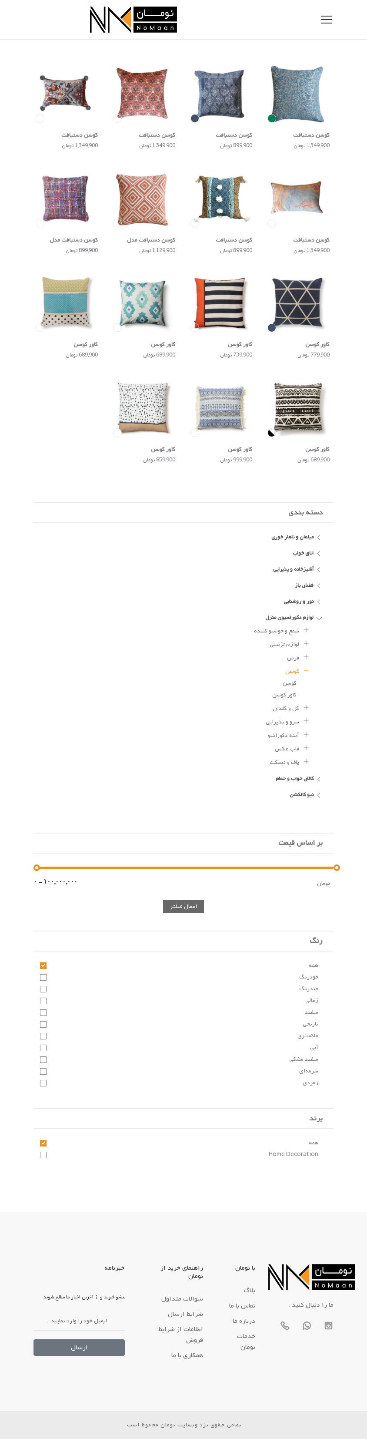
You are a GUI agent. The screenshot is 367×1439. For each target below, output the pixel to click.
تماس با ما (242, 1306)
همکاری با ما (187, 1355)
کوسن (297, 670)
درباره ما (244, 1321)
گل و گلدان (291, 707)
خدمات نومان (246, 1341)
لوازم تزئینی (290, 643)
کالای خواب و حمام (299, 778)
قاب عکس (292, 747)
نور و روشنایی (303, 601)
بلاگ (249, 1290)
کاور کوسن (284, 694)
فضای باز (309, 585)
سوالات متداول (182, 1299)
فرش (298, 656)
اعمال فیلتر (183, 906)
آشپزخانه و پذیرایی (298, 569)
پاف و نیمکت (290, 761)
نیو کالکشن (306, 794)
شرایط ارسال (185, 1314)
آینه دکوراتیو (289, 734)
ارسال (79, 1347)
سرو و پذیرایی (288, 720)
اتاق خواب (308, 553)
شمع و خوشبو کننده (282, 629)
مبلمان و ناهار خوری (297, 536)
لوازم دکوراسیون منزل (294, 617)
